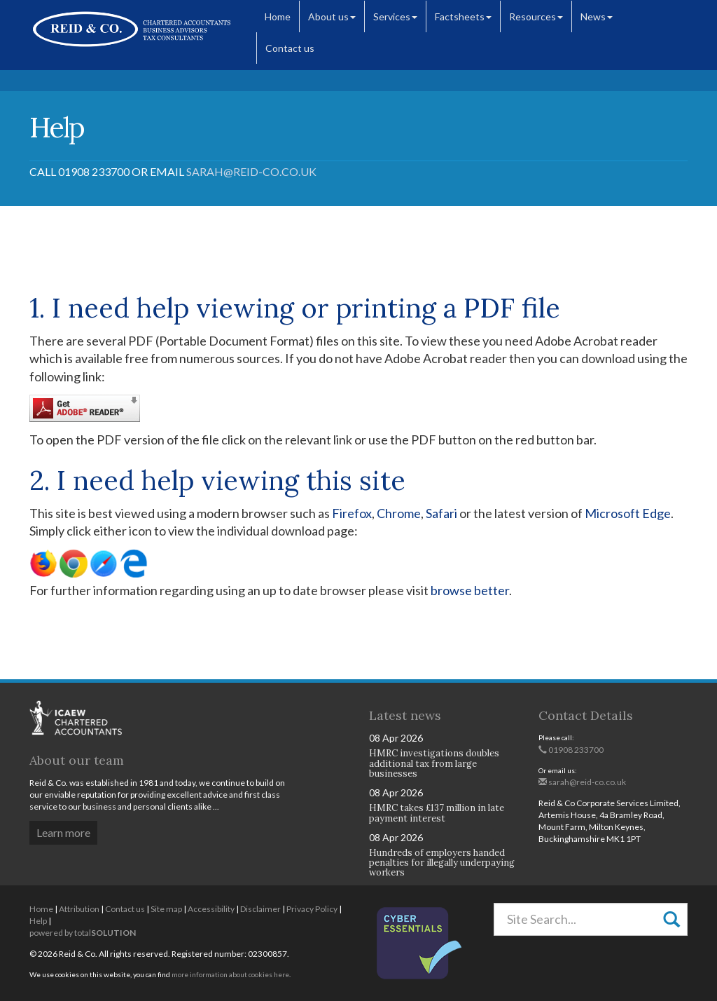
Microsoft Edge (628, 513)
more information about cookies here (230, 974)
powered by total (82, 932)
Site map (166, 909)
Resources (536, 16)
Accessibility (211, 909)
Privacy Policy (311, 909)
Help (38, 920)
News (596, 16)
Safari (441, 513)
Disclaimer (260, 909)
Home (278, 16)
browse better (470, 590)
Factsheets (463, 16)
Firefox (352, 513)
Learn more (63, 832)
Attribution (79, 909)
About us (332, 16)
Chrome (399, 513)
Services (395, 16)
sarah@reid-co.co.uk (251, 171)
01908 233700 (571, 749)
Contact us (289, 48)
